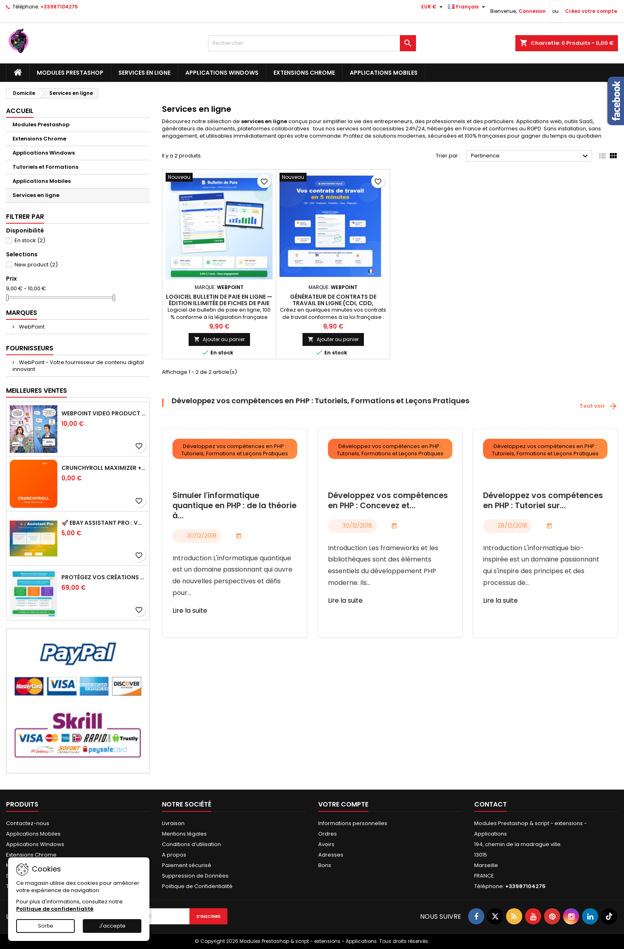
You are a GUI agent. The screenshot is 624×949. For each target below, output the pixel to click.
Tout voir (599, 406)
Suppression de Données (195, 876)
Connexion (532, 11)
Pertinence (530, 156)
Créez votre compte (591, 11)
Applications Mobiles (384, 73)
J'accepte (112, 926)
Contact (490, 804)
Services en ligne (144, 73)
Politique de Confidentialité (197, 886)
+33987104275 (59, 6)
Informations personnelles (352, 823)
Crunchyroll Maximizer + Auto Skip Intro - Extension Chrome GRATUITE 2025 (103, 468)
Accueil (20, 110)
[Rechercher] (312, 43)
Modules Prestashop (70, 73)
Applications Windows (221, 73)
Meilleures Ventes (36, 390)
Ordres (327, 834)
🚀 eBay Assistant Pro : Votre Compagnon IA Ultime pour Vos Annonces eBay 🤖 (103, 523)
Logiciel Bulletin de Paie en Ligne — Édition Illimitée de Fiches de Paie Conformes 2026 (219, 303)
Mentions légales (184, 834)
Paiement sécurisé (186, 865)
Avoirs (326, 844)
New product (36, 264)
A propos (174, 855)
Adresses (330, 855)
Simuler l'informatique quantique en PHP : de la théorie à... (234, 506)
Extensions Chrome (304, 73)
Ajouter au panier (219, 339)
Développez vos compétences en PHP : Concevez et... (388, 501)
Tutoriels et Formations (45, 167)
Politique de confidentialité (54, 909)
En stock (30, 240)
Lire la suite (189, 610)
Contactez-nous (27, 823)
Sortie (45, 926)
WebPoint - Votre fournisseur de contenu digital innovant (78, 365)
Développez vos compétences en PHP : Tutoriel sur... (543, 501)
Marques (21, 312)
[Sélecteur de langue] (467, 7)
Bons (324, 865)
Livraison (173, 823)
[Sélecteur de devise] (433, 7)
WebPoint (31, 327)
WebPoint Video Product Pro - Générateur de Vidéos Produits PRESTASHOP (103, 413)
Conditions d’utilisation (191, 844)
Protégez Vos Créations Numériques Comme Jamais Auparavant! (103, 577)
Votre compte (343, 804)
